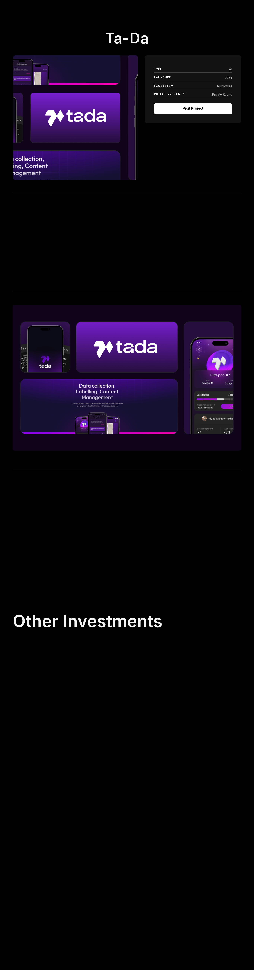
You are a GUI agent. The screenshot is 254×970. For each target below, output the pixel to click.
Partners (132, 932)
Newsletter (207, 917)
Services (133, 925)
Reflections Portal (175, 917)
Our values (134, 940)
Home (131, 917)
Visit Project (193, 108)
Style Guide (208, 924)
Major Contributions (177, 925)
